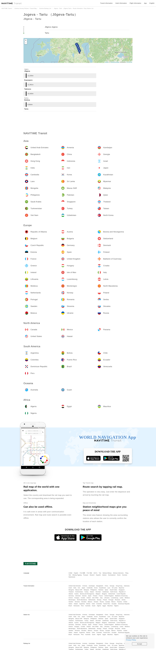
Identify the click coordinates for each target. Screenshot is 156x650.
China (106, 586)
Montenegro (72, 600)
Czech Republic (121, 594)
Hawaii (76, 603)
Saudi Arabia (113, 590)
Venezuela (76, 605)
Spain (89, 596)
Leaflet (107, 62)
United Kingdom (109, 596)
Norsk (119, 575)
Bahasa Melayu (107, 573)
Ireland (89, 598)
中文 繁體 (82, 573)
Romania (117, 600)
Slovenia (77, 602)
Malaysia (86, 590)
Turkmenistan (79, 592)
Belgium (98, 594)
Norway (99, 600)
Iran (79, 588)
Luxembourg (114, 598)
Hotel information (121, 3)
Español (98, 575)
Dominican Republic (124, 603)
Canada (107, 602)
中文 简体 (89, 573)
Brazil (70, 605)
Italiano (104, 575)
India (74, 588)
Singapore (122, 590)
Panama (119, 602)
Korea (96, 588)
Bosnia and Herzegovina (87, 594)
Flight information (135, 3)
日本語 (70, 573)
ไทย (100, 573)
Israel (70, 588)
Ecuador (114, 603)
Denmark (78, 596)
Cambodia (90, 588)
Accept (139, 644)
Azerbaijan (92, 586)
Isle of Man (95, 598)
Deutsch (92, 575)
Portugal (111, 600)
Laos (108, 588)
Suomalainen (112, 575)
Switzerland (111, 594)
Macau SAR (78, 590)
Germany (71, 596)
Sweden (71, 602)
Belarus (90, 602)
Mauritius (110, 605)
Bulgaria (104, 594)
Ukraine (96, 602)
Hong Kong (119, 586)
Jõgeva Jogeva (51, 27)
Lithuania (106, 598)
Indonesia (127, 586)
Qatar (106, 590)
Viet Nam (98, 592)
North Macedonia (82, 600)
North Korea (113, 592)
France (101, 596)
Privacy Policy (131, 640)
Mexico (113, 602)
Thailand (71, 592)
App (145, 3)
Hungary (76, 598)
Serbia (123, 600)
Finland (95, 596)
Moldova (127, 598)
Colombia (99, 603)
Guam (93, 605)
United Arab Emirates (75, 586)
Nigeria (116, 605)
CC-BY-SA (129, 62)
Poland (105, 600)
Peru (82, 605)
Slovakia (83, 602)
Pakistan (100, 590)
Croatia (83, 598)
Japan (83, 588)
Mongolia (71, 590)
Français (85, 575)
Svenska (124, 575)
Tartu (47, 33)
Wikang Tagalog (77, 575)
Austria (76, 594)
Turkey (86, 592)
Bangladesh (99, 586)
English (76, 573)
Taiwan (92, 592)
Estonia (84, 596)
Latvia (121, 598)
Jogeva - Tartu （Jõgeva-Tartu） (50, 14)
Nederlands (72, 577)
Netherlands (91, 600)
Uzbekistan (105, 592)
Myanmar (121, 588)
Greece (71, 598)
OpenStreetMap (115, 62)
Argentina (82, 603)
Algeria (99, 605)
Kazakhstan (102, 588)
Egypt (104, 605)
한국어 (95, 573)
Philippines (94, 590)
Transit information (106, 3)
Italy (101, 598)
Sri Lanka (114, 588)
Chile (93, 603)
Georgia (112, 586)
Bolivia (88, 603)
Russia (102, 602)
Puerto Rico (106, 603)
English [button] (152, 3)
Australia (87, 605)
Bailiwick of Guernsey (121, 596)
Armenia (84, 586)
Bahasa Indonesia (118, 573)
